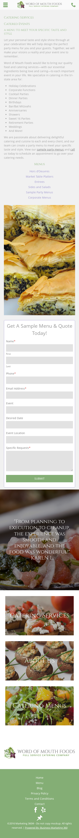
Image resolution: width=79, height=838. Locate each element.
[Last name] (39, 360)
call (72, 149)
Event (9, 403)
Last (8, 366)
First (8, 353)
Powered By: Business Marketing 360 (46, 827)
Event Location (15, 433)
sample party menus (50, 149)
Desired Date (14, 418)
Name (10, 341)
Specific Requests (18, 448)
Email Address (16, 388)
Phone (11, 373)
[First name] (39, 348)
